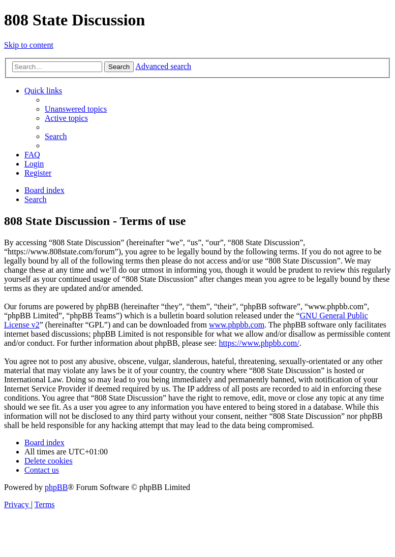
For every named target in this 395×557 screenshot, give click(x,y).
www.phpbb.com (236, 324)
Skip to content (28, 45)
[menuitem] (76, 109)
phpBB (56, 487)
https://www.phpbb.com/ (259, 343)
